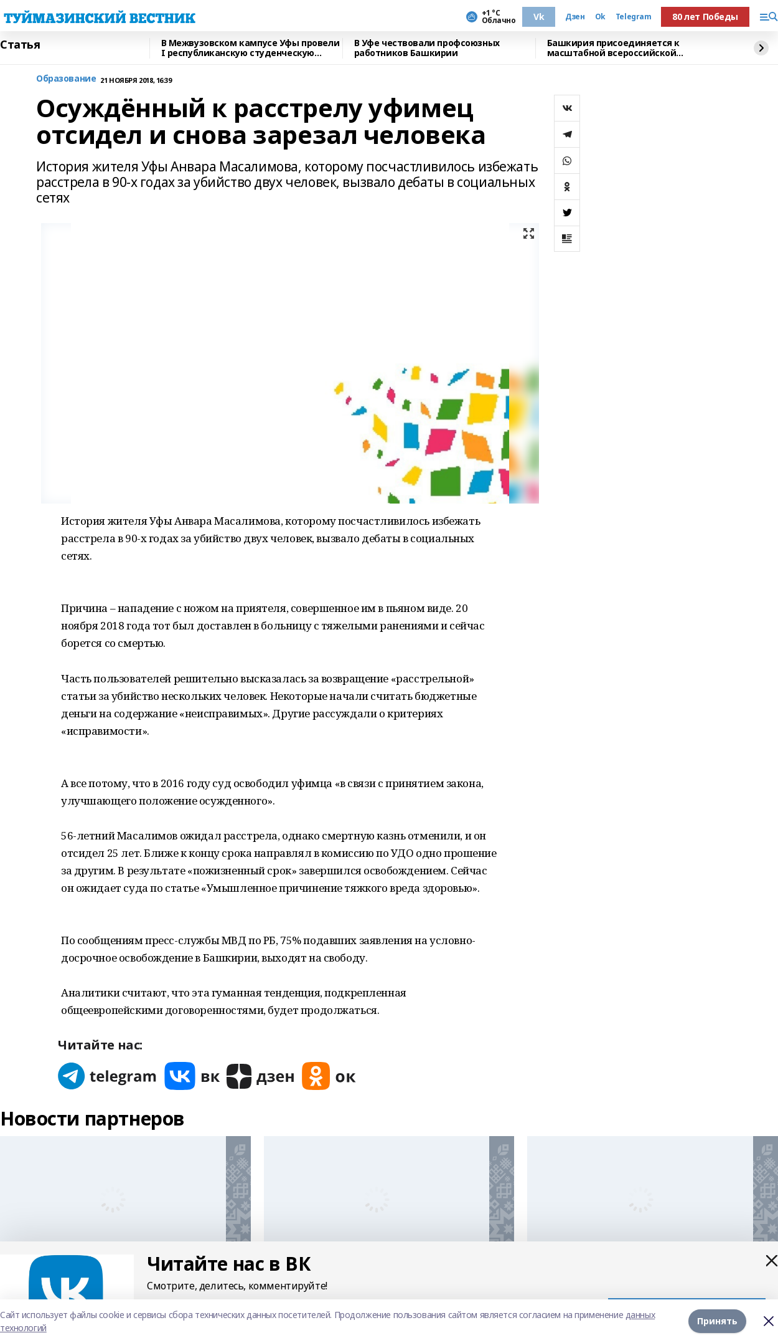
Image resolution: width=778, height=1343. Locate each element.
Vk (538, 16)
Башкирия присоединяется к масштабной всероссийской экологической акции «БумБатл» (622, 48)
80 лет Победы (705, 16)
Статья (20, 45)
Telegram (634, 17)
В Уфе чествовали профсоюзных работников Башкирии (427, 48)
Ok (600, 17)
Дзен (574, 17)
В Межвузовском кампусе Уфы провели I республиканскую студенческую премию (250, 48)
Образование (66, 79)
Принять (717, 1321)
